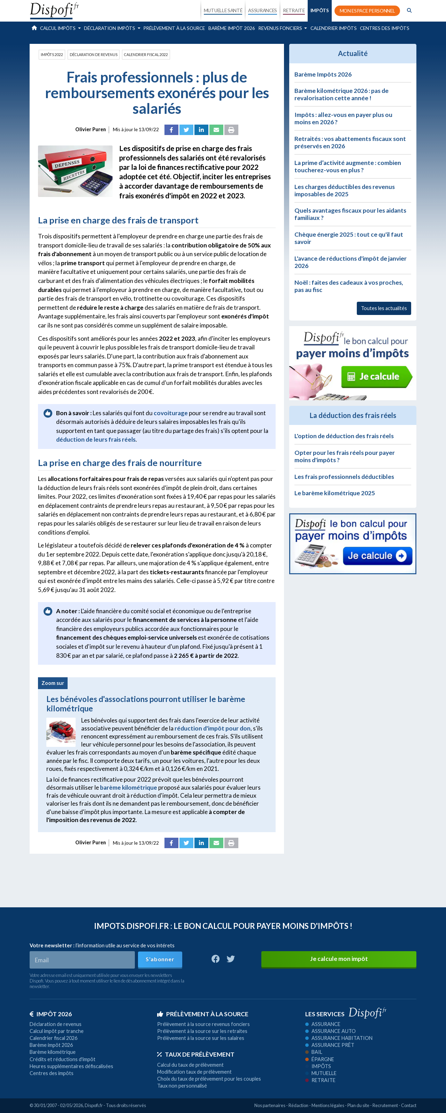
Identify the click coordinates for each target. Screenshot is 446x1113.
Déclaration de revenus (93, 55)
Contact (408, 1105)
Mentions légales (328, 1105)
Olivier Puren (90, 129)
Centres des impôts (384, 28)
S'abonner (160, 959)
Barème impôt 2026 (231, 28)
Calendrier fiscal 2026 (53, 1038)
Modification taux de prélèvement (194, 1072)
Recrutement (385, 1105)
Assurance (322, 1024)
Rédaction (298, 1105)
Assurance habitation (338, 1038)
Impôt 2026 (51, 1014)
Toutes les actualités (384, 308)
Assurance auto (330, 1031)
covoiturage (171, 413)
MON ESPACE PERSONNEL (367, 11)
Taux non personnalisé (182, 1086)
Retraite (320, 1080)
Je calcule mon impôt (339, 958)
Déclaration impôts (110, 28)
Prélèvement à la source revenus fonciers (203, 1024)
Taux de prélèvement (195, 1054)
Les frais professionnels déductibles (344, 476)
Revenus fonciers (281, 28)
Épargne (319, 1059)
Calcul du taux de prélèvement (190, 1065)
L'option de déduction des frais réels (344, 436)
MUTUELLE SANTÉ (223, 10)
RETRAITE (294, 10)
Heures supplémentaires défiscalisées (71, 1066)
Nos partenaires (269, 1105)
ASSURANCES (262, 10)
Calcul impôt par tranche (57, 1031)
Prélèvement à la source (174, 28)
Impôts (318, 1066)
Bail (313, 1052)
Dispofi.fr (94, 1105)
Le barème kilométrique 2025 (334, 493)
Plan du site (358, 1105)
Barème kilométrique (53, 1052)
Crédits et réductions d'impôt (62, 1059)
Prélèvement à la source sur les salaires (200, 1038)
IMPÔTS (319, 10)
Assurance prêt (329, 1045)
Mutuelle (321, 1073)
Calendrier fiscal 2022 (146, 55)
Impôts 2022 (52, 55)
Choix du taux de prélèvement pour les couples (209, 1079)
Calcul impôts (58, 28)
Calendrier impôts (333, 28)
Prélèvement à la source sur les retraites (202, 1031)
